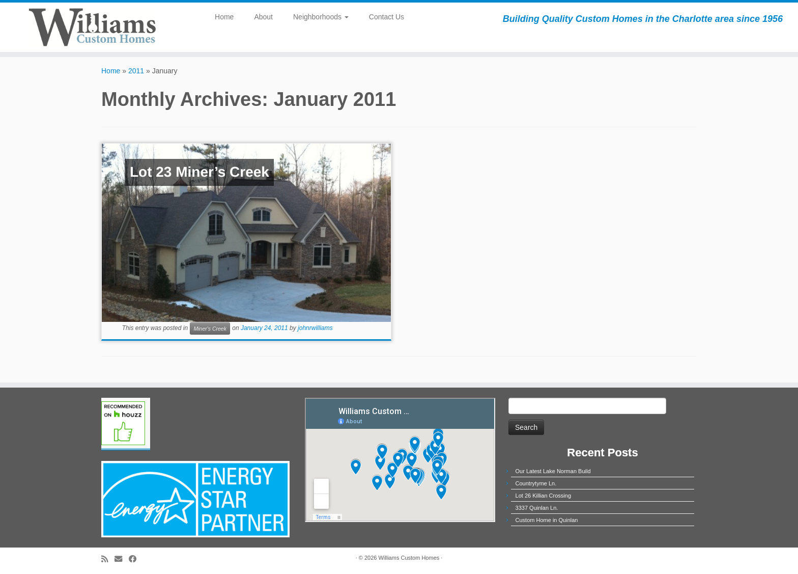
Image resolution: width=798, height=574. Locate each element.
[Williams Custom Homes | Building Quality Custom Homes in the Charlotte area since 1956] (92, 27)
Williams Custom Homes (408, 558)
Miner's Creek (209, 328)
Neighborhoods (321, 17)
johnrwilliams (315, 328)
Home (224, 17)
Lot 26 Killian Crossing (543, 496)
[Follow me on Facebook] (136, 559)
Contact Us (386, 17)
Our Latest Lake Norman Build (553, 471)
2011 (136, 71)
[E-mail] (122, 559)
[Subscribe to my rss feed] (108, 559)
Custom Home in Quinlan (547, 520)
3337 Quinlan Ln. (537, 508)
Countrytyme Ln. (536, 483)
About (263, 17)
